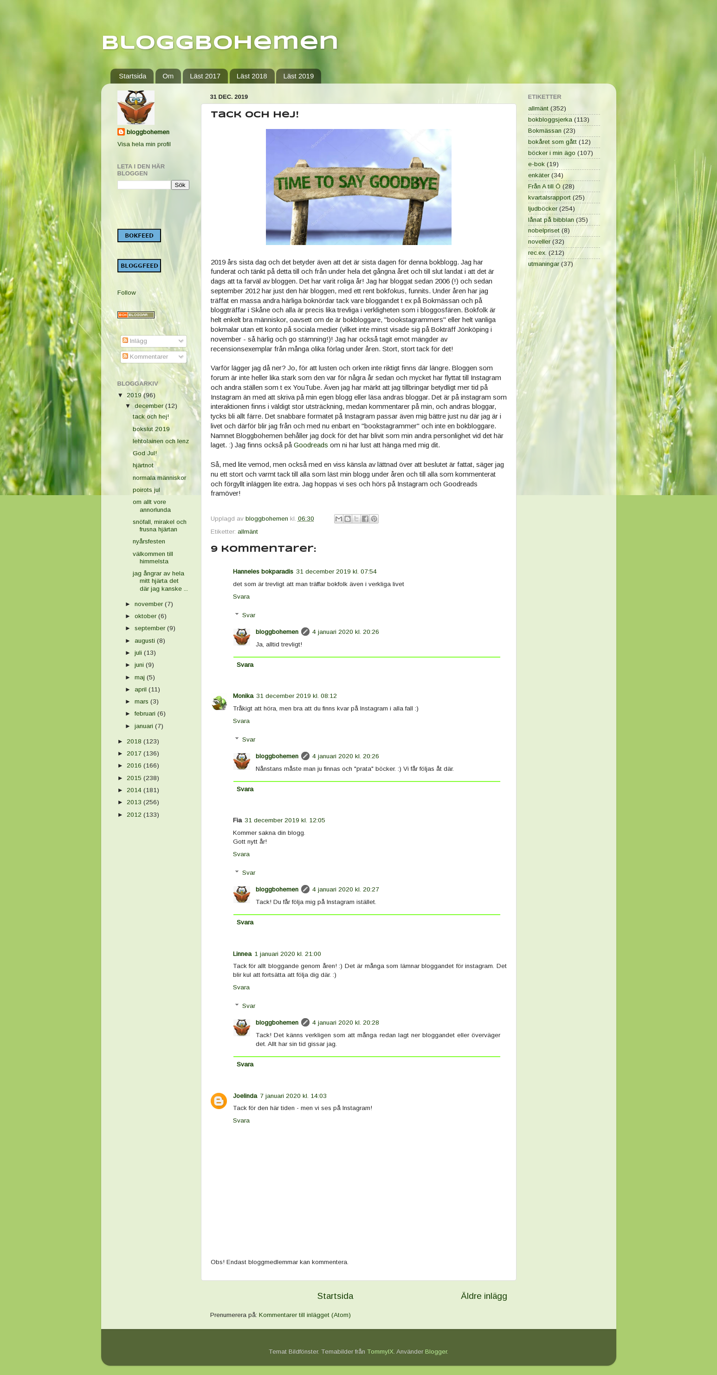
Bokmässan (545, 130)
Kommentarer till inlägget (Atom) (305, 1314)
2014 (135, 790)
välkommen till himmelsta (153, 557)
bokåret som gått (552, 141)
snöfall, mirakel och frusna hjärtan (160, 525)
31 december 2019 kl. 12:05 (285, 820)
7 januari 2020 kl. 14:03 (293, 1095)
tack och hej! (151, 416)
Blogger (436, 1351)
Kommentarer (145, 356)
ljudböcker (542, 208)
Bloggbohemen (220, 43)
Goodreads (311, 445)
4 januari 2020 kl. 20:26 (345, 631)
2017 (135, 753)
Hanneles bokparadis (263, 571)
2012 (135, 814)
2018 (135, 741)
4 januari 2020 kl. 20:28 (345, 1022)
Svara (241, 596)
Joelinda (245, 1095)
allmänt (248, 531)
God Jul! (145, 453)
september (151, 628)
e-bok (536, 164)
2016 (135, 765)
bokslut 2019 (151, 429)
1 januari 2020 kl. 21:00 (287, 953)
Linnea (242, 953)
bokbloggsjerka (550, 119)
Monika (243, 695)
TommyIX (380, 1351)
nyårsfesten (149, 541)
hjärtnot (143, 465)
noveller (539, 241)
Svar (248, 615)
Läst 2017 (205, 76)
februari (146, 713)
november (150, 603)
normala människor (159, 477)
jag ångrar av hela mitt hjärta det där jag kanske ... (160, 581)
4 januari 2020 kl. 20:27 (345, 889)
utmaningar (543, 263)
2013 (135, 802)
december (150, 405)
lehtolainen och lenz (161, 441)
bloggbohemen (277, 631)
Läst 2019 (298, 76)
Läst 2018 (252, 76)
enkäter (538, 175)
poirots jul (146, 489)
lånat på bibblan (551, 219)
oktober (146, 616)
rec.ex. (537, 252)
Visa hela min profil (144, 144)
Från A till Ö (544, 186)
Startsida (132, 76)
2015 (135, 778)
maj (141, 677)
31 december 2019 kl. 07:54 (336, 571)
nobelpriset (544, 230)
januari (145, 726)
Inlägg (135, 340)
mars (142, 701)
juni (140, 664)
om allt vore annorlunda (152, 505)
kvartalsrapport (549, 197)
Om (168, 76)
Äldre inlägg (484, 1296)
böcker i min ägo (551, 152)
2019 (135, 395)
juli (139, 652)
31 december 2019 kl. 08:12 (296, 695)
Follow (126, 292)
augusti (146, 640)
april (142, 689)
